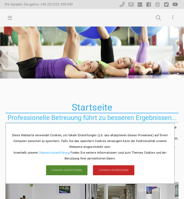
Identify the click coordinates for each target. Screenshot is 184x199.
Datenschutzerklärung (54, 153)
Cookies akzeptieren (66, 170)
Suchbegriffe (158, 17)
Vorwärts (177, 53)
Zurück (7, 53)
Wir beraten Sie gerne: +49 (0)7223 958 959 (38, 4)
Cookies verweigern (114, 170)
